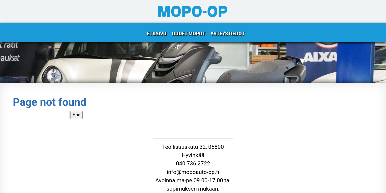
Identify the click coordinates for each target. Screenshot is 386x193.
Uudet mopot (188, 33)
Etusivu (156, 33)
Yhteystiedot (227, 33)
